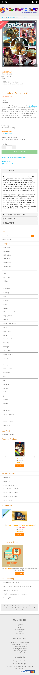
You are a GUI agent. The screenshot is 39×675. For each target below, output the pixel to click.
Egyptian (6, 384)
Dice (4, 296)
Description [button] (10, 171)
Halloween (6, 392)
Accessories (7, 266)
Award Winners (8, 418)
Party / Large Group (9, 323)
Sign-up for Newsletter (19, 661)
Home (3, 17)
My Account (20, 624)
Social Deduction (8, 339)
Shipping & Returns (9, 598)
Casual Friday (7, 369)
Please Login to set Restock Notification (14, 158)
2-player (5, 273)
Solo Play (6, 343)
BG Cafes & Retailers (20, 650)
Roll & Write (7, 331)
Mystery (5, 320)
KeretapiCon (7, 365)
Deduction (6, 289)
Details (19, 466)
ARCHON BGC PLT (25, 666)
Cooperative (7, 285)
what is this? (9, 134)
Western (6, 358)
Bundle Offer (7, 263)
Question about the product (11, 164)
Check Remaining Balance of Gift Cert (14, 594)
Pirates (5, 400)
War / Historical (8, 354)
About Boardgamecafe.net (21, 642)
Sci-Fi (5, 335)
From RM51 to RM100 (10, 485)
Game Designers (8, 414)
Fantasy (5, 308)
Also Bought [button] (9, 219)
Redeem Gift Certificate (10, 590)
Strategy (6, 347)
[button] (4, 456)
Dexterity (6, 292)
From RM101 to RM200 (10, 489)
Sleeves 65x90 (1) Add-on (9, 137)
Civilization (6, 373)
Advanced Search (7, 239)
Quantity (4, 144)
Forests (5, 388)
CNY (4, 380)
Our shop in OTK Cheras (20, 644)
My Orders (20, 628)
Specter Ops (33, 106)
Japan (5, 396)
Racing (5, 327)
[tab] (19, 171)
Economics (6, 300)
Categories (10, 17)
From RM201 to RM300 (10, 493)
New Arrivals (7, 247)
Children (5, 281)
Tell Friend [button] (8, 223)
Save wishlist (6, 161)
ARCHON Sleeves (8, 259)
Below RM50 (7, 481)
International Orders (21, 648)
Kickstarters (7, 255)
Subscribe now (19, 573)
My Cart (20, 626)
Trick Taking (7, 350)
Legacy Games (8, 316)
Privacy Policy (21, 652)
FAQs (20, 631)
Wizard (5, 403)
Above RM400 (7, 500)
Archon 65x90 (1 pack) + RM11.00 (15, 140)
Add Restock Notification (11, 582)
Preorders (6, 251)
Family (5, 304)
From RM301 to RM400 (10, 497)
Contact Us (20, 633)
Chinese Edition (8, 422)
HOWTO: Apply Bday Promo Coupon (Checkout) (18, 586)
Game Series (7, 410)
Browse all (6, 426)
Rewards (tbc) (21, 630)
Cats (4, 376)
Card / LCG (6, 277)
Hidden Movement (9, 312)
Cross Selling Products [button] (14, 215)
